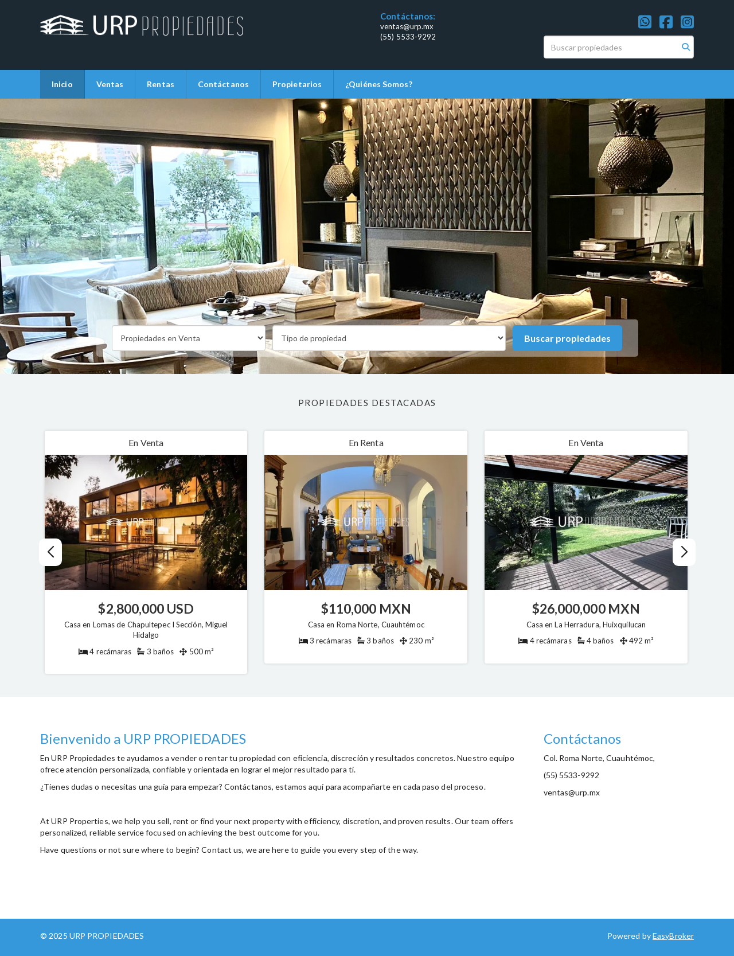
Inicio (62, 84)
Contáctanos (223, 84)
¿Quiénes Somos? (378, 84)
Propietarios (297, 84)
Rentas (160, 84)
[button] (684, 552)
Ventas (110, 84)
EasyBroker (673, 936)
